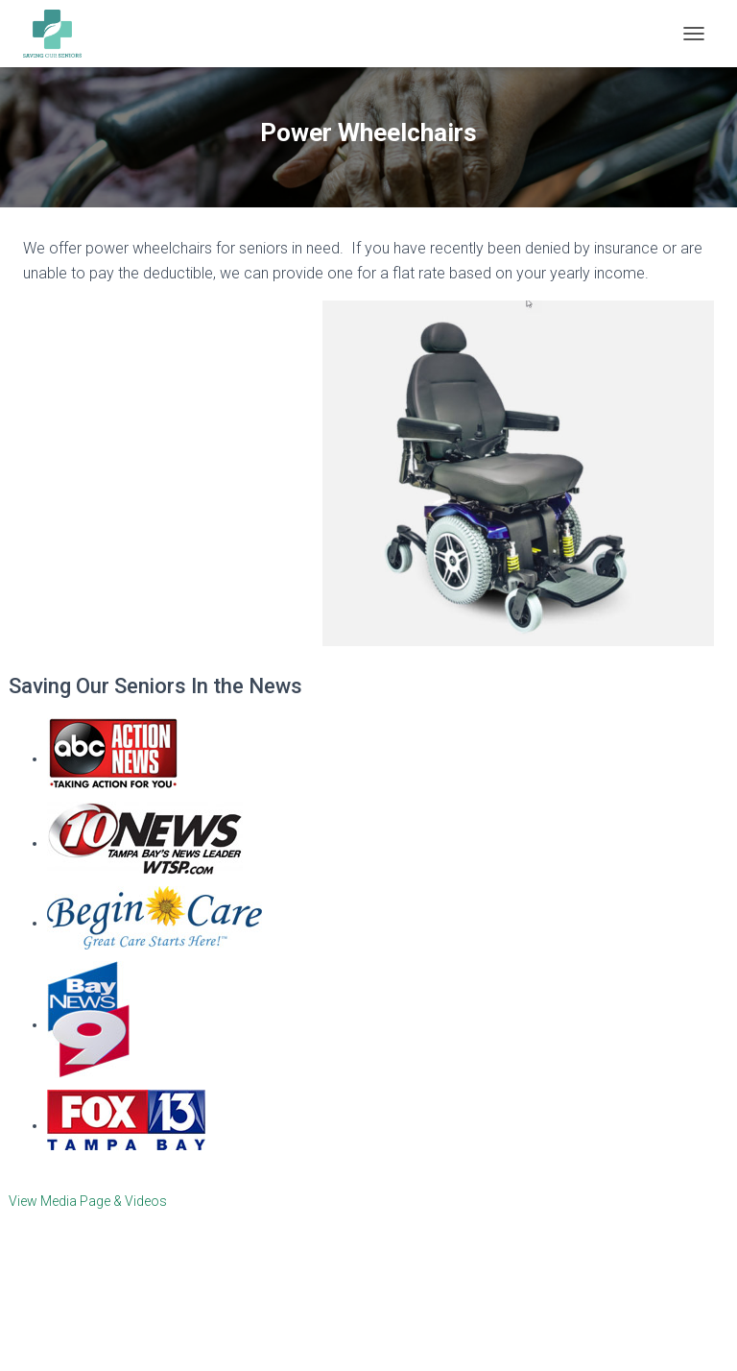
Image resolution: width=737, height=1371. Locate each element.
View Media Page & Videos (88, 1201)
